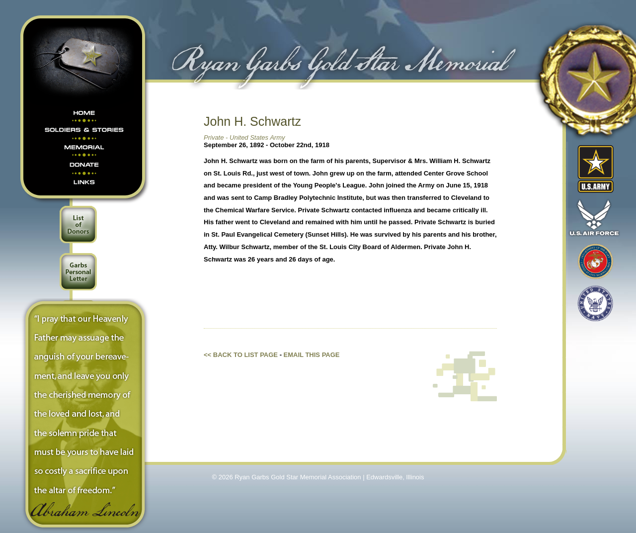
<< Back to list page (241, 354)
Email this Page (312, 354)
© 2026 (223, 477)
